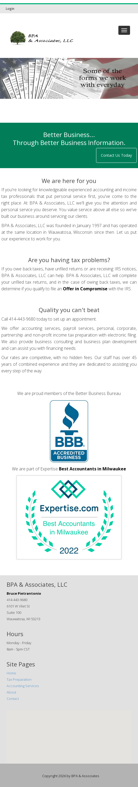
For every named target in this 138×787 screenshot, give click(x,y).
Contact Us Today (116, 155)
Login (10, 8)
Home (11, 673)
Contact (13, 698)
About (11, 692)
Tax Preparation (19, 679)
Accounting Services (23, 685)
